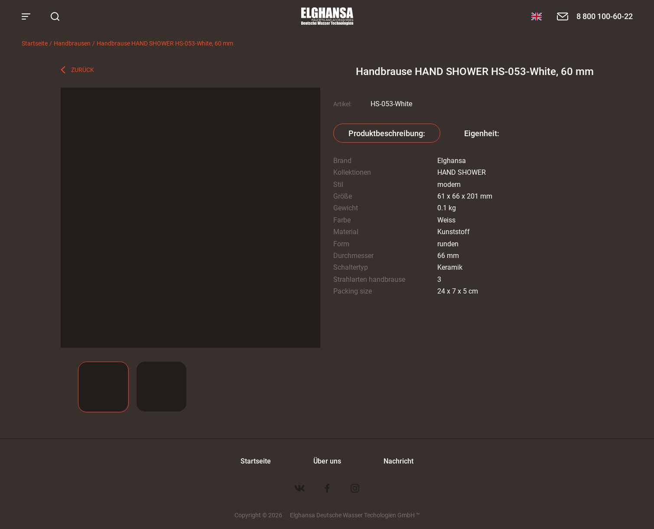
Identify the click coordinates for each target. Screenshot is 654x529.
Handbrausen (72, 43)
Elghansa (327, 16)
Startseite (35, 43)
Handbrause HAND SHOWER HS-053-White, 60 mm (165, 43)
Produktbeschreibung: (386, 133)
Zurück (82, 69)
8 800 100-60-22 (604, 16)
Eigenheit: (481, 133)
